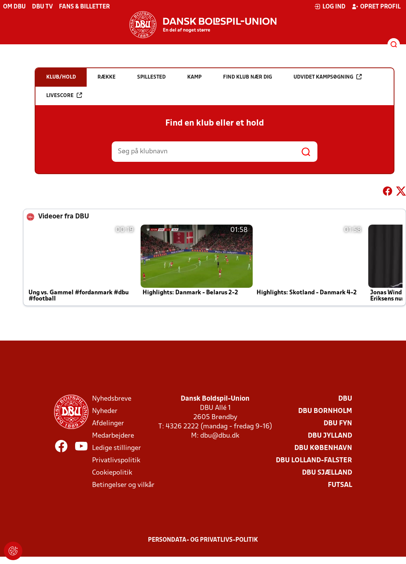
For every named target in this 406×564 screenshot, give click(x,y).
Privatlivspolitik (116, 460)
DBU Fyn (338, 423)
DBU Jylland (330, 436)
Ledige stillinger (116, 448)
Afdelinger (108, 423)
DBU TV (42, 7)
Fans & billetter (84, 7)
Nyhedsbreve (111, 399)
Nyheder (104, 411)
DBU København (323, 448)
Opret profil (376, 6)
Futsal (340, 485)
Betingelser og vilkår (123, 485)
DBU (345, 399)
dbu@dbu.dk (219, 436)
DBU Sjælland (327, 473)
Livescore (64, 95)
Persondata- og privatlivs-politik (203, 540)
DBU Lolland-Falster (314, 460)
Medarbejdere (113, 436)
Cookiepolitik (112, 473)
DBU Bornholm (325, 411)
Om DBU (14, 7)
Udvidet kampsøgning (328, 77)
